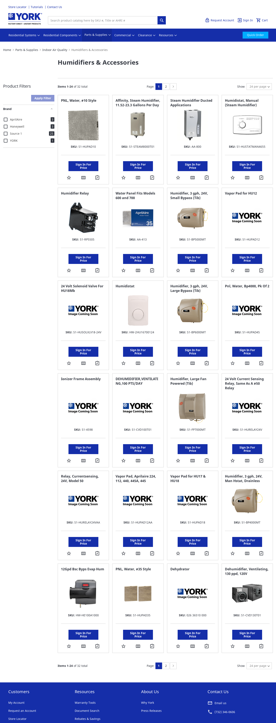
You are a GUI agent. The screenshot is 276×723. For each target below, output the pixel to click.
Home (7, 50)
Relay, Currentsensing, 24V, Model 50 (80, 455)
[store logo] (25, 18)
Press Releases (151, 676)
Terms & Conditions (19, 706)
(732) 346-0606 (225, 677)
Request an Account (22, 676)
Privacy (41, 706)
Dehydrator (179, 540)
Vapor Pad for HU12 (241, 187)
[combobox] (104, 20)
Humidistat (125, 274)
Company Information (63, 706)
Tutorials (37, 7)
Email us (220, 668)
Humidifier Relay (75, 187)
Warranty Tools (85, 668)
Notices (86, 706)
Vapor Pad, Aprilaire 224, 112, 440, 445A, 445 (136, 455)
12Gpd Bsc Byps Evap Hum (82, 540)
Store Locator (17, 7)
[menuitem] (22, 35)
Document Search (87, 676)
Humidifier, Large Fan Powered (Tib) (188, 363)
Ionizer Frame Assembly (81, 361)
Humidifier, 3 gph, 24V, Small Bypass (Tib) (189, 189)
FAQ (77, 692)
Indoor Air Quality (54, 50)
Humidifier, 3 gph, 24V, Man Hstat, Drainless (244, 455)
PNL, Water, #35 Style (133, 540)
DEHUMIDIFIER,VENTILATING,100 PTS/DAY (137, 363)
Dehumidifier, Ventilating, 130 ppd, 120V (247, 542)
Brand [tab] (7, 109)
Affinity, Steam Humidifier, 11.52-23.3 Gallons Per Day (138, 102)
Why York (147, 668)
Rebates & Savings (87, 684)
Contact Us (54, 7)
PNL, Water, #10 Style (78, 100)
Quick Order (259, 7)
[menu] (138, 35)
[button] (69, 171)
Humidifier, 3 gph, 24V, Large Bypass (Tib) (189, 276)
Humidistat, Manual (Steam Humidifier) (242, 102)
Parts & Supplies (26, 50)
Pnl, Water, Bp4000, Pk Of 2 (247, 274)
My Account (16, 668)
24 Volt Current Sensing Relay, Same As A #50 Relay (244, 366)
